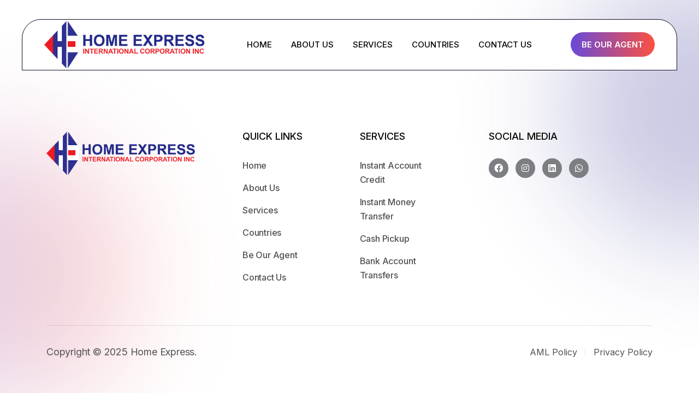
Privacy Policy (623, 352)
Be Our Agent (613, 44)
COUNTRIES (435, 44)
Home (254, 165)
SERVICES (373, 44)
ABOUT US (312, 44)
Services (260, 210)
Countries (261, 232)
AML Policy (553, 352)
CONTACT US (505, 44)
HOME (259, 44)
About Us (261, 187)
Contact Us (264, 277)
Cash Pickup (385, 238)
